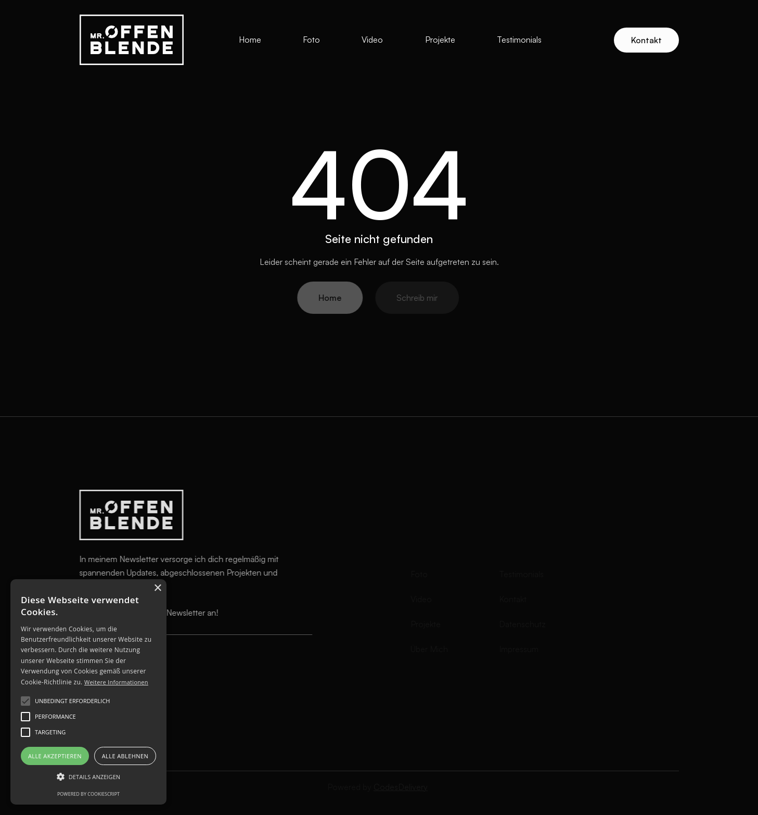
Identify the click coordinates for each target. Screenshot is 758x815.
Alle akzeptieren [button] (55, 756)
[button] (88, 777)
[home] (132, 40)
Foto (311, 39)
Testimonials (519, 39)
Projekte (440, 39)
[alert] (88, 692)
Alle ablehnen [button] (125, 756)
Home (250, 39)
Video (372, 39)
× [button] (157, 588)
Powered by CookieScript (88, 794)
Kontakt (646, 40)
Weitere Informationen (116, 682)
